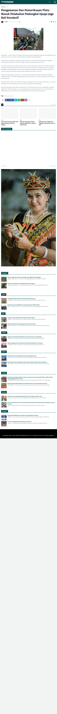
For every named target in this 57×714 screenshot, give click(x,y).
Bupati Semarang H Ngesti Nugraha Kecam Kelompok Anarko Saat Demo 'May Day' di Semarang (27, 383)
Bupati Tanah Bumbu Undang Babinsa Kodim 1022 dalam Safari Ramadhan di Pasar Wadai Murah (27, 362)
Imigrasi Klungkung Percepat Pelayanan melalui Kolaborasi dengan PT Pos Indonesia (25, 343)
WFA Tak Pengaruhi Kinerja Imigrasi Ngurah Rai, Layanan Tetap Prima (28, 123)
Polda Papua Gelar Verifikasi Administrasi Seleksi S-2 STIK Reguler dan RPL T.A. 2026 (24, 396)
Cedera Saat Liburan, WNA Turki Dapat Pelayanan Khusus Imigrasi (9, 123)
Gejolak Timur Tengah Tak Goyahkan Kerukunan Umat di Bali (47, 123)
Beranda (3, 6)
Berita (7, 96)
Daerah (11, 96)
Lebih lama (52, 166)
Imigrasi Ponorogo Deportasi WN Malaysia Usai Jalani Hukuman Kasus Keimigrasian (24, 336)
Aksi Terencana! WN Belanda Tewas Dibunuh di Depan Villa (19, 421)
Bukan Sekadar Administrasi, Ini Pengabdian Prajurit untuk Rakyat (21, 283)
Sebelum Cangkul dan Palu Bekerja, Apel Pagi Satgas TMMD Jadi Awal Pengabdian (24, 277)
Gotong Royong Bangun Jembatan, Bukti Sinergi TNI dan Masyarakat (21, 298)
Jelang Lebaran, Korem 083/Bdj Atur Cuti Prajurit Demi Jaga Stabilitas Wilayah (23, 304)
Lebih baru (4, 166)
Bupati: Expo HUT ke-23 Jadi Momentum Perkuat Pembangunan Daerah (21, 355)
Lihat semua (53, 104)
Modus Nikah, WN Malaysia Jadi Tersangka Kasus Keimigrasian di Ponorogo (22, 415)
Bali (7, 6)
